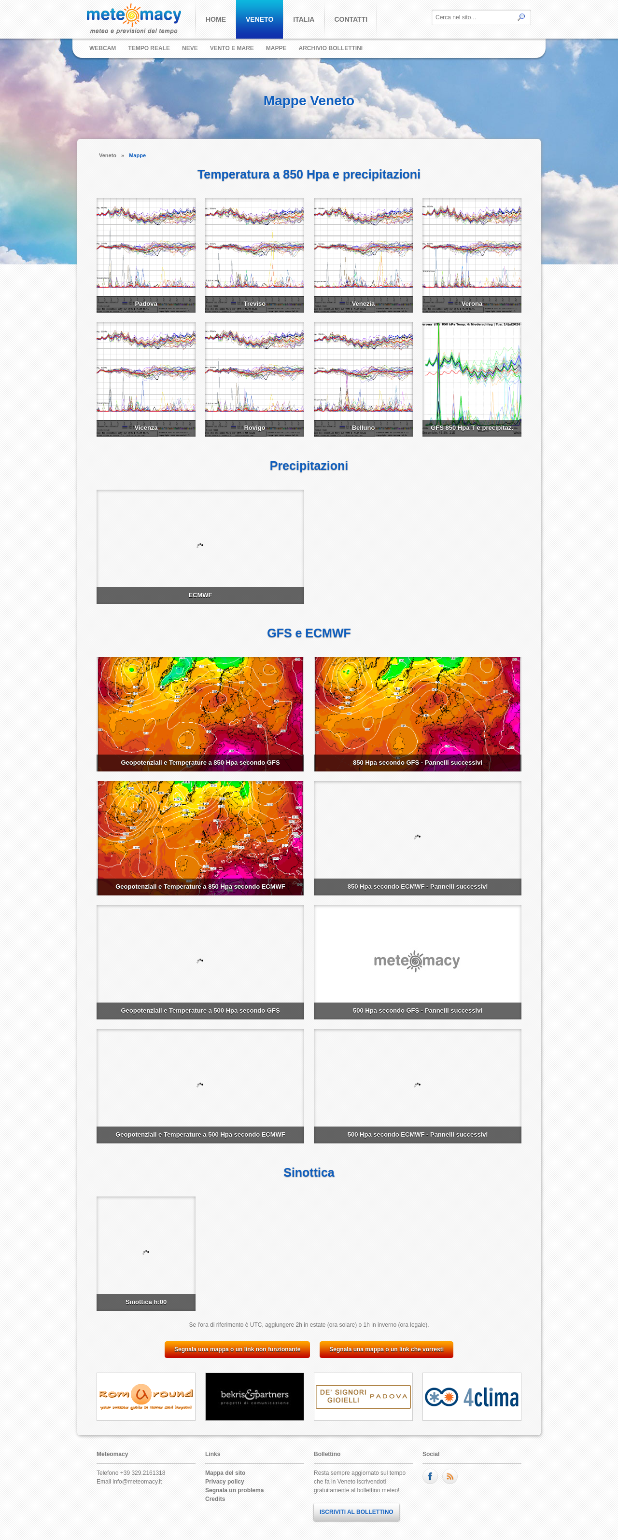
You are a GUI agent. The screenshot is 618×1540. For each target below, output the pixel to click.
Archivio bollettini (331, 48)
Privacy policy (224, 1481)
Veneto (107, 155)
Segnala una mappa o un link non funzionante (237, 1349)
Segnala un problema (234, 1490)
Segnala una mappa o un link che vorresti (386, 1349)
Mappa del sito (225, 1473)
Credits (215, 1499)
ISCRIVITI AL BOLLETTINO (356, 1512)
